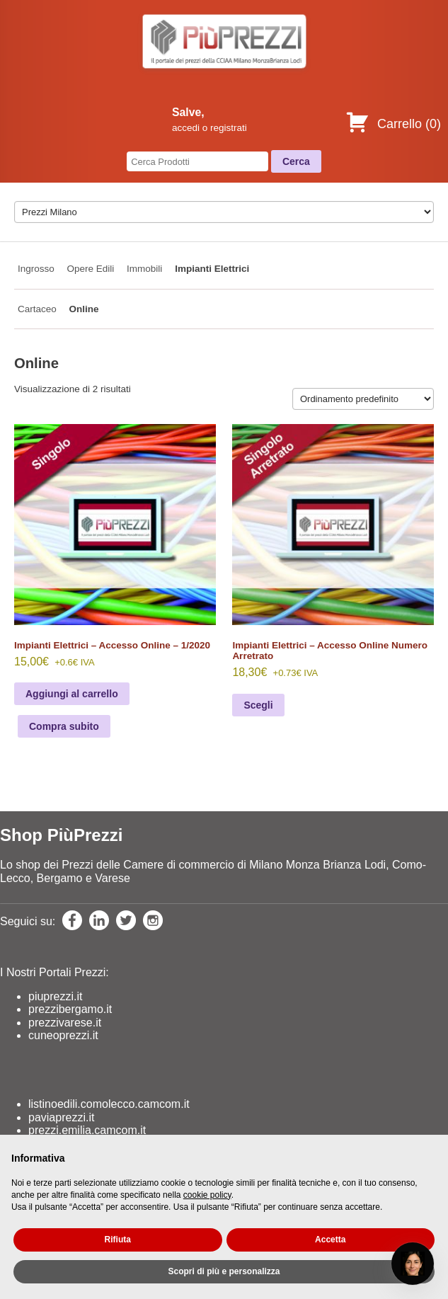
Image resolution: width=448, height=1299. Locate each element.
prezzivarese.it (64, 1023)
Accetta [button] (330, 1239)
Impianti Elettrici (212, 268)
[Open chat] (412, 1263)
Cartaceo (37, 309)
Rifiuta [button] (118, 1239)
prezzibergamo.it (70, 1009)
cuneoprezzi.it (63, 1035)
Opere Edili (91, 268)
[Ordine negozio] (363, 399)
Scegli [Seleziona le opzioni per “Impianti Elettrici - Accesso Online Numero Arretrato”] (257, 705)
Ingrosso (36, 268)
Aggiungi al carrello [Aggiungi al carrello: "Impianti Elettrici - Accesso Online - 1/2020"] (71, 693)
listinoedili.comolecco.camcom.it (109, 1104)
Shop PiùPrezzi (61, 835)
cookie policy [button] (207, 1195)
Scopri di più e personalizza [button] (224, 1271)
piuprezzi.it (55, 996)
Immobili (144, 268)
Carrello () (393, 124)
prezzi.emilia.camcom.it (87, 1130)
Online (84, 309)
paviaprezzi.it (61, 1117)
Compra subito (64, 726)
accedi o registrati (209, 127)
